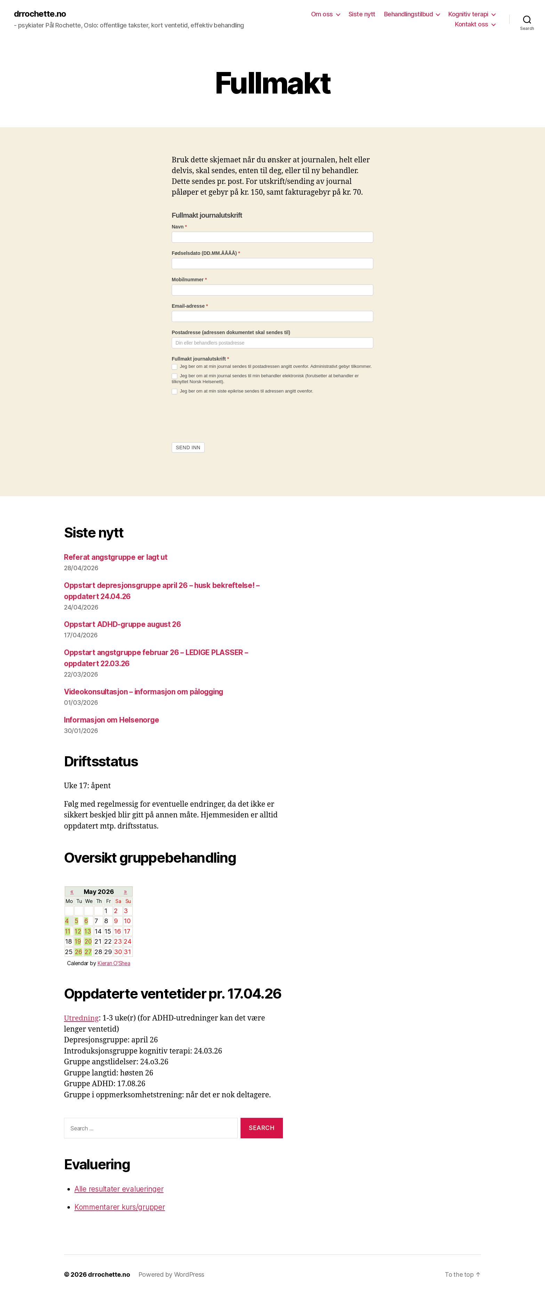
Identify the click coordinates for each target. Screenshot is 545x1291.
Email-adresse (190, 306)
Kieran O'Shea (114, 961)
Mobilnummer (189, 279)
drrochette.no (40, 14)
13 (87, 929)
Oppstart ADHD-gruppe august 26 (123, 624)
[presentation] (224, 418)
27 (87, 949)
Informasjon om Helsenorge (112, 719)
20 (88, 939)
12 (78, 929)
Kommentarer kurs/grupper (120, 1204)
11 (68, 929)
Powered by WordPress (171, 1271)
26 (78, 949)
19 (78, 939)
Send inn (188, 447)
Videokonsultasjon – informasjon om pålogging (146, 690)
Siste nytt (362, 14)
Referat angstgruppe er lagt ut (117, 557)
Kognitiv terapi (468, 14)
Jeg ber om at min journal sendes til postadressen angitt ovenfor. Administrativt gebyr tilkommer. (272, 367)
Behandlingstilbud (408, 14)
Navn (179, 226)
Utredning (81, 1015)
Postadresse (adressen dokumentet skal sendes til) (231, 333)
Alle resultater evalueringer (119, 1186)
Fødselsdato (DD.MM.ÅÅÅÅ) (206, 253)
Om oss (322, 14)
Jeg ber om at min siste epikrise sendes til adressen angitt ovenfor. (242, 391)
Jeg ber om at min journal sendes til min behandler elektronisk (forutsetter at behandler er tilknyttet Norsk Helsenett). (265, 379)
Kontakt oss (471, 24)
